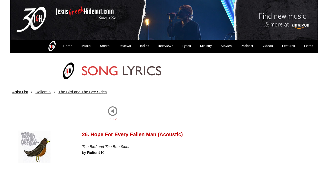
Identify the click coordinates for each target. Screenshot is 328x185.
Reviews (125, 46)
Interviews (165, 46)
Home (59, 46)
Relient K (43, 92)
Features (288, 46)
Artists (104, 46)
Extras (308, 46)
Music (85, 46)
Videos (267, 46)
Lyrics (186, 46)
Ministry (206, 46)
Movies (226, 46)
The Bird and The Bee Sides (82, 92)
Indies (144, 46)
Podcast (247, 46)
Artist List (20, 92)
